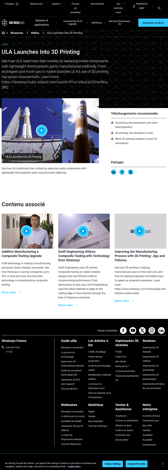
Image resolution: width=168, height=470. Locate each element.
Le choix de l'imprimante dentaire (71, 437)
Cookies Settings (113, 464)
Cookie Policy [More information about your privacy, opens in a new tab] (74, 466)
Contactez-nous (151, 420)
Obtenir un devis (123, 425)
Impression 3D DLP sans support (70, 381)
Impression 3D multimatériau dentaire (72, 363)
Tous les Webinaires (71, 444)
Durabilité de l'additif (71, 421)
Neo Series (120, 361)
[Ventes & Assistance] (127, 408)
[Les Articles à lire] (100, 344)
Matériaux (97, 22)
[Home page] (2, 33)
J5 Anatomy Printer (125, 371)
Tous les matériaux (97, 426)
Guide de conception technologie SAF (71, 372)
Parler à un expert (124, 430)
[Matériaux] (100, 406)
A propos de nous (151, 415)
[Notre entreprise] (155, 408)
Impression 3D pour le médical (72, 428)
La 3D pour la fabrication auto (96, 386)
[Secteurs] (155, 342)
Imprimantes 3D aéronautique (151, 377)
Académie (148, 435)
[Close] (162, 464)
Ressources (36, 3)
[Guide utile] (73, 342)
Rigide (91, 411)
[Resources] (27, 32)
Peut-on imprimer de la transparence (99, 395)
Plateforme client (140, 5)
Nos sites (147, 425)
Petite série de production (95, 358)
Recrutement (97, 3)
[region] (84, 464)
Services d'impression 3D (119, 22)
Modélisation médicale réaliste (99, 377)
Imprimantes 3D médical (151, 358)
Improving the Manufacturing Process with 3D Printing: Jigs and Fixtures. (140, 256)
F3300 (118, 352)
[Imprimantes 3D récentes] (127, 344)
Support (56, 3)
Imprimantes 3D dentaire (151, 349)
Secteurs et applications (41, 22)
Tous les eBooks (69, 388)
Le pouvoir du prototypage (68, 354)
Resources (17, 33)
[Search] (159, 8)
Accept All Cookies (136, 464)
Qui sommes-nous (118, 8)
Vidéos (35, 33)
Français (13, 4)
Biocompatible (95, 421)
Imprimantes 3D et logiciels (72, 22)
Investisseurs (149, 444)
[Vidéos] (43, 32)
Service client (121, 440)
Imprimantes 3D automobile (151, 367)
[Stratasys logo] (13, 22)
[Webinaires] (73, 406)
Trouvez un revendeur (75, 8)
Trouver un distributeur (126, 420)
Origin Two (120, 356)
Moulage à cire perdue (72, 347)
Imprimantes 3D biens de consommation (154, 386)
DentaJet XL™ (122, 366)
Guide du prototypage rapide (99, 367)
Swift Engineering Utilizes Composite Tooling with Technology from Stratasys (84, 256)
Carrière (147, 430)
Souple (91, 416)
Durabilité (147, 440)
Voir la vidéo (50, 130)
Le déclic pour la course (73, 416)
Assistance (120, 415)
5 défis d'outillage (97, 352)
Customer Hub (122, 435)
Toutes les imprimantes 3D (127, 378)
